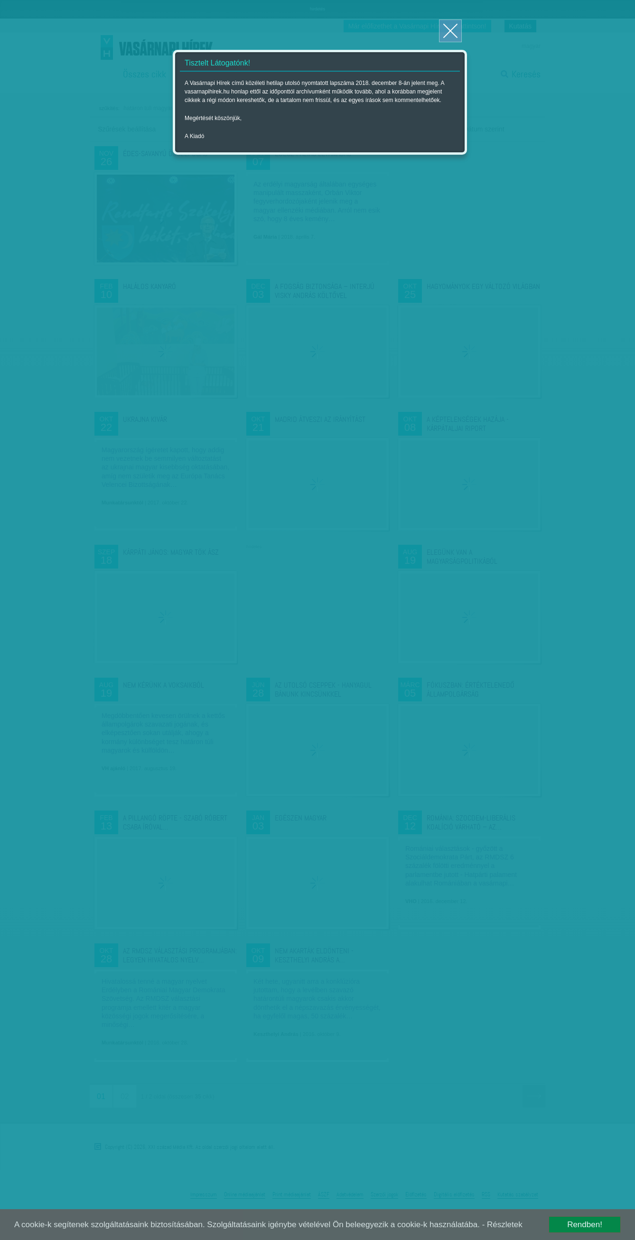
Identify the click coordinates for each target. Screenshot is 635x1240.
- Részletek (502, 1224)
